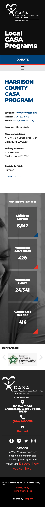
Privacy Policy (22, 488)
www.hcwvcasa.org (26, 112)
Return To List (14, 176)
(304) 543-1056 (22, 421)
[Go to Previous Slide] (4, 357)
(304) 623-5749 (21, 116)
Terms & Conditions (22, 491)
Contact (22, 431)
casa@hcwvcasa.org (23, 120)
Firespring (28, 499)
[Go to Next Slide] (41, 357)
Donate (23, 59)
